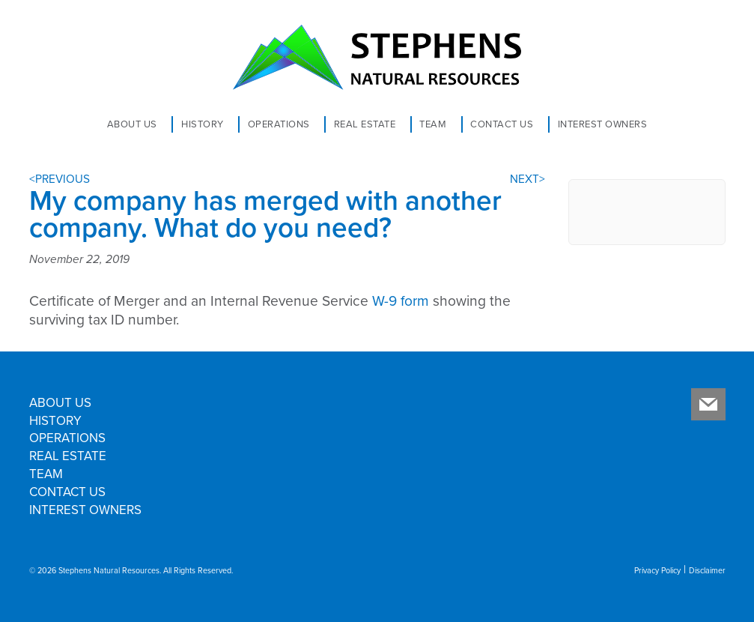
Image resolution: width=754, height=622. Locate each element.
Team (432, 124)
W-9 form (400, 301)
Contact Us (501, 124)
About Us (132, 124)
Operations (279, 124)
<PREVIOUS (59, 179)
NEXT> (527, 179)
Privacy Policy (657, 571)
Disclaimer (707, 571)
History (202, 124)
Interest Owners (603, 124)
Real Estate (365, 124)
